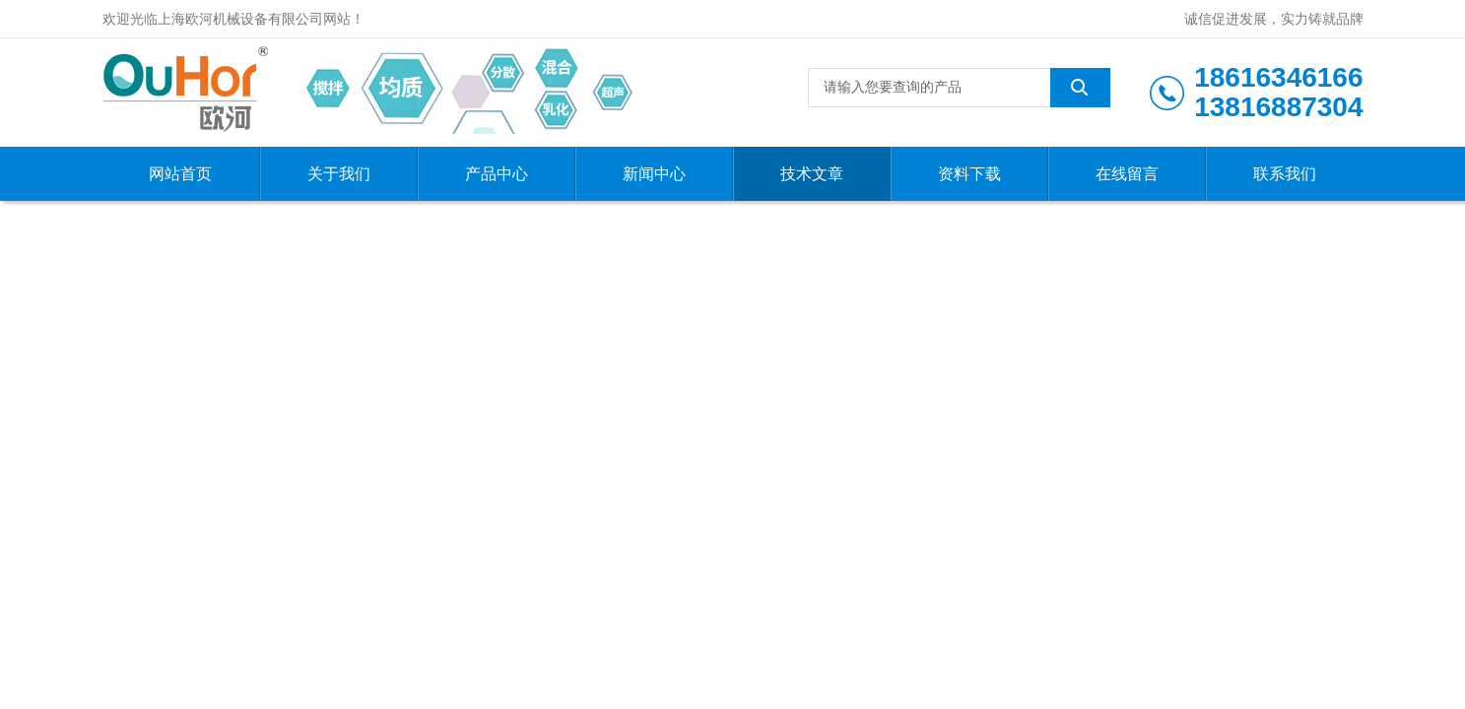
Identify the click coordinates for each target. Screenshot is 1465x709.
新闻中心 (654, 173)
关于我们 (338, 173)
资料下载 (969, 173)
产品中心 (496, 173)
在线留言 (1127, 173)
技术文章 (811, 173)
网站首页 (180, 173)
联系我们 (1284, 173)
